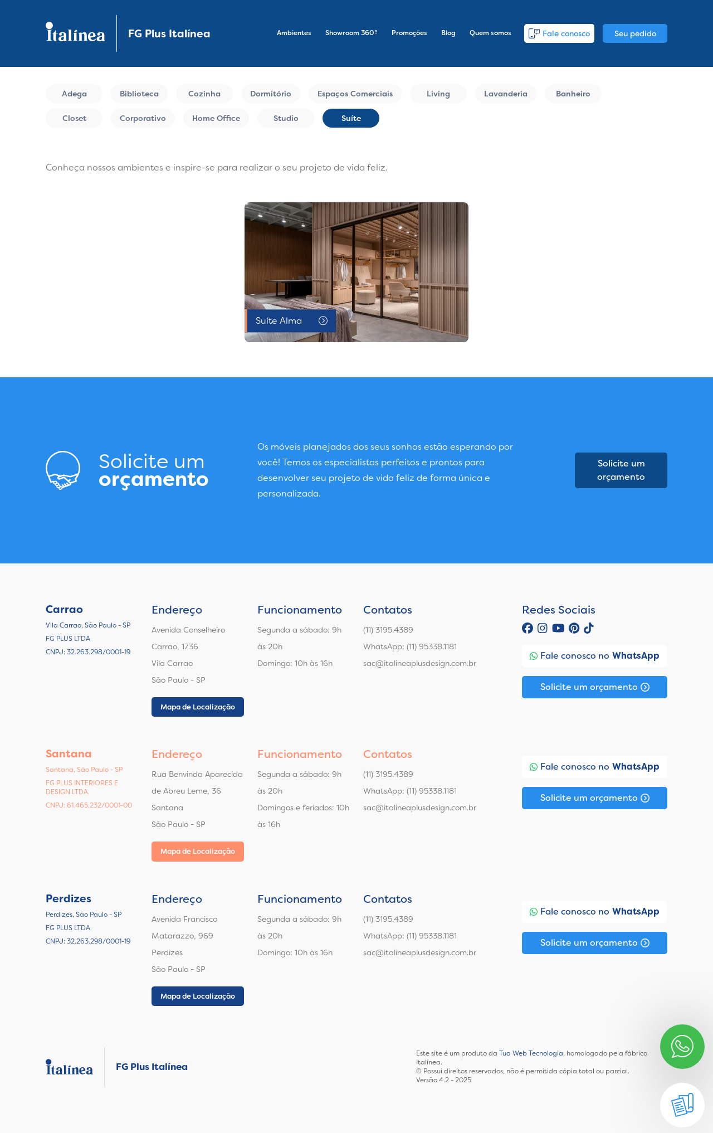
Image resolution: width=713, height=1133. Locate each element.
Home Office (216, 118)
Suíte (351, 118)
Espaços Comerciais (355, 94)
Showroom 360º (351, 32)
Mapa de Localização (197, 707)
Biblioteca (139, 94)
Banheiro (573, 94)
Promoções (409, 32)
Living (438, 94)
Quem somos (490, 32)
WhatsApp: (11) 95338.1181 (410, 646)
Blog (448, 32)
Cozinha (204, 94)
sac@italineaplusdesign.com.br (419, 663)
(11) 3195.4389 (388, 630)
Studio (286, 118)
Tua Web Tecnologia (531, 1053)
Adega (74, 94)
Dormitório (270, 94)
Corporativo (143, 118)
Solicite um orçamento (621, 470)
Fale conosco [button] (559, 33)
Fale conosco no (595, 656)
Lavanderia (506, 94)
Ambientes (294, 32)
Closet (74, 118)
